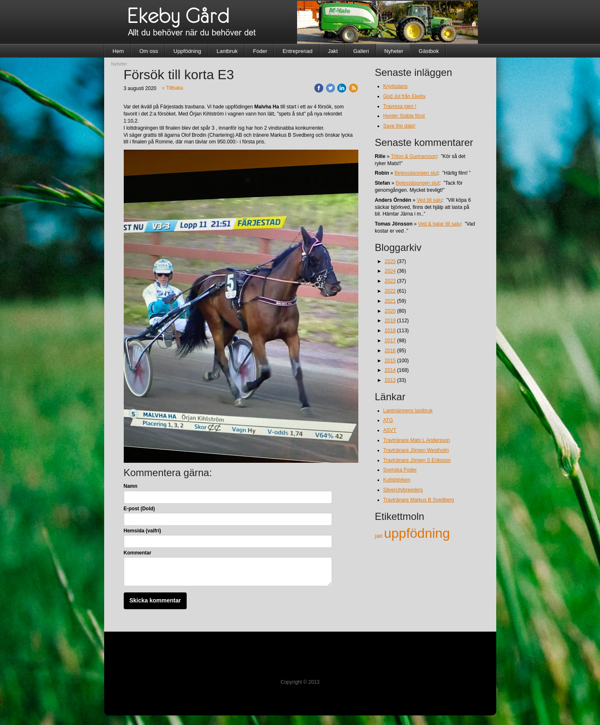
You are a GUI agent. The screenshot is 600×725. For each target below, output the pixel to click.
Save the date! (399, 126)
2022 (390, 291)
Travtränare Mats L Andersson (416, 440)
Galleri (361, 51)
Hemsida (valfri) (142, 531)
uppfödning (417, 533)
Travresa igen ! (400, 106)
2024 (390, 271)
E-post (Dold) (139, 509)
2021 (390, 301)
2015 (390, 361)
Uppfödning (187, 51)
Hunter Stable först (404, 116)
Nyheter (393, 51)
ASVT (389, 430)
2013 (390, 380)
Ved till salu (429, 200)
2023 (390, 281)
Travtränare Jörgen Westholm (416, 450)
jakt (379, 536)
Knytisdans (395, 86)
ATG (388, 420)
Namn (131, 486)
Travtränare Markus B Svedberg (418, 500)
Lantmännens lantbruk (408, 411)
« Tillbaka (172, 88)
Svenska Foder (400, 470)
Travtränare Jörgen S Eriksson (417, 460)
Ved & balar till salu (439, 224)
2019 (390, 321)
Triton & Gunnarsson (414, 156)
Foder (260, 51)
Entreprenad (297, 51)
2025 (390, 261)
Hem (118, 51)
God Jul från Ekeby (404, 96)
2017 (390, 341)
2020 (390, 311)
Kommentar (138, 553)
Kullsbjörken (396, 480)
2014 (390, 370)
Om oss (148, 51)
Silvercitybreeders (403, 490)
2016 (390, 351)
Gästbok (429, 51)
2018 (390, 331)
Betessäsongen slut (416, 173)
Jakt (333, 51)
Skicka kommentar (155, 600)
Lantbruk (227, 51)
